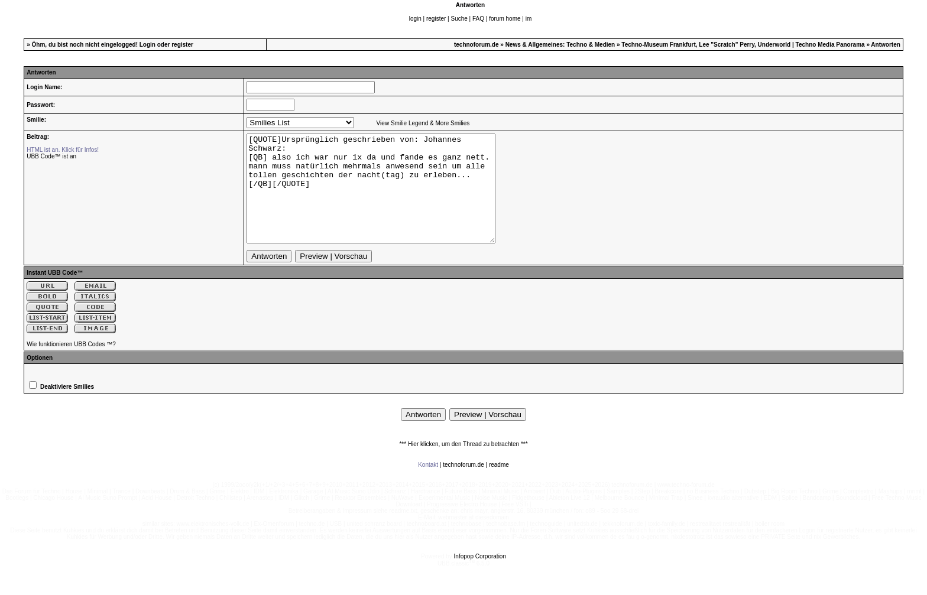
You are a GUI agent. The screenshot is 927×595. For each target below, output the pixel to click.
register (436, 18)
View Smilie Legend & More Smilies (423, 123)
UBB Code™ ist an (51, 156)
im (529, 18)
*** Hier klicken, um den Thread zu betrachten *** (463, 465)
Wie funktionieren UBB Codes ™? (71, 365)
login (415, 18)
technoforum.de (476, 44)
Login (147, 44)
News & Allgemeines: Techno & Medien (560, 44)
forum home (504, 18)
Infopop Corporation (480, 577)
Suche (458, 18)
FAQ (478, 18)
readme (499, 486)
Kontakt (428, 486)
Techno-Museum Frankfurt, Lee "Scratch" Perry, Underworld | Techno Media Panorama (742, 44)
